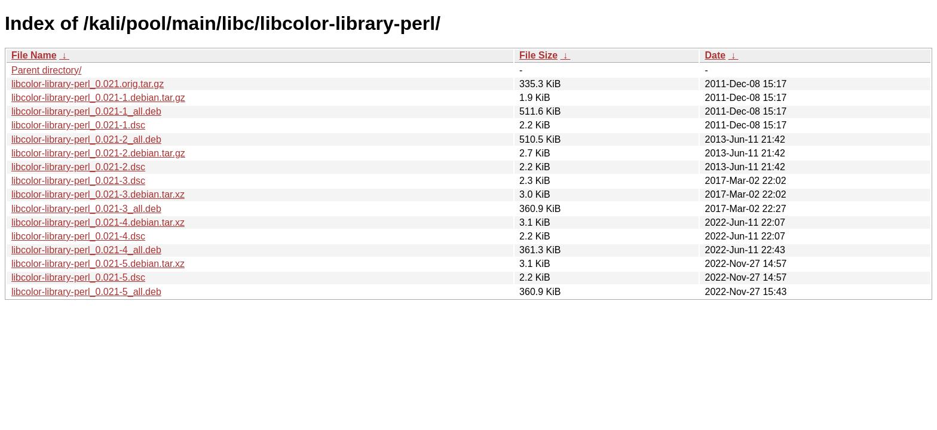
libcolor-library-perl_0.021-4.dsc (78, 236)
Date (715, 55)
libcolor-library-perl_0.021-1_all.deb (86, 111)
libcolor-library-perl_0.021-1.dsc (78, 125)
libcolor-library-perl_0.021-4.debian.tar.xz (98, 222)
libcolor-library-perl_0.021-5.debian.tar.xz (98, 264)
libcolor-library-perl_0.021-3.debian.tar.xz (98, 194)
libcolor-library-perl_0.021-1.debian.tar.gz (98, 98)
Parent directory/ (46, 70)
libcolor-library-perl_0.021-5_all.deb (86, 292)
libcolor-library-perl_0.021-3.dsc (78, 181)
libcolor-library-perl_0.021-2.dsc (78, 167)
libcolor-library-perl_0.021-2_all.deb (86, 139)
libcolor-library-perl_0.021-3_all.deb (86, 209)
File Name (34, 55)
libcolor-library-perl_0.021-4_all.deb (86, 250)
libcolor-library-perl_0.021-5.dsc (78, 277)
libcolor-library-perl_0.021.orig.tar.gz (87, 84)
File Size (538, 55)
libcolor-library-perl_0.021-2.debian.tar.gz (98, 153)
